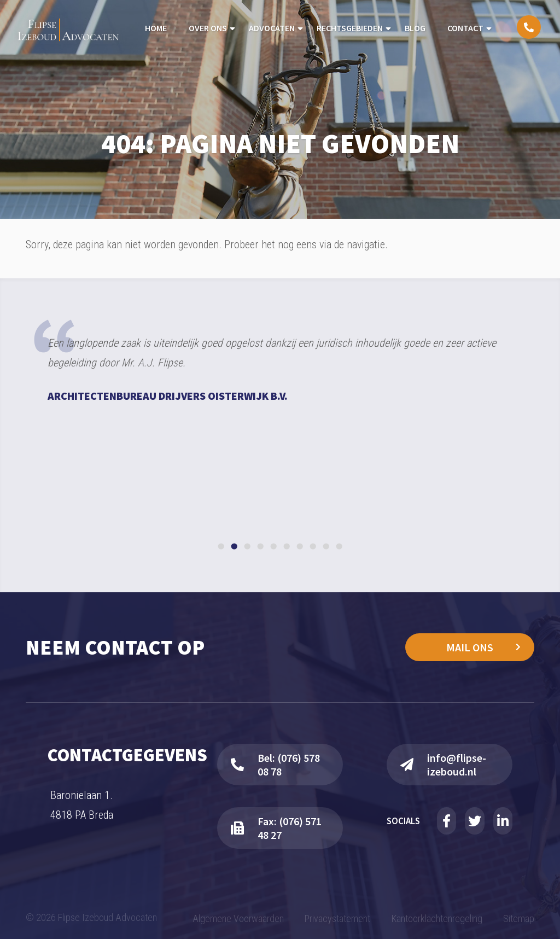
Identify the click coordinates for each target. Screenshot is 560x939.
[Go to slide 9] (326, 546)
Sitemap (518, 918)
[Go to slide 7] (299, 546)
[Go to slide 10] (339, 546)
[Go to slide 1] (221, 546)
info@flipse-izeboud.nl (443, 764)
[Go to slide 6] (286, 546)
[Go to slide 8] (313, 546)
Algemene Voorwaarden (238, 918)
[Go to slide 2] (234, 546)
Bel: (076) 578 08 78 (275, 764)
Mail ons (469, 647)
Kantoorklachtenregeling (437, 918)
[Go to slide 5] (273, 546)
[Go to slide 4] (260, 546)
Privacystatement (337, 918)
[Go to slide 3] (247, 546)
